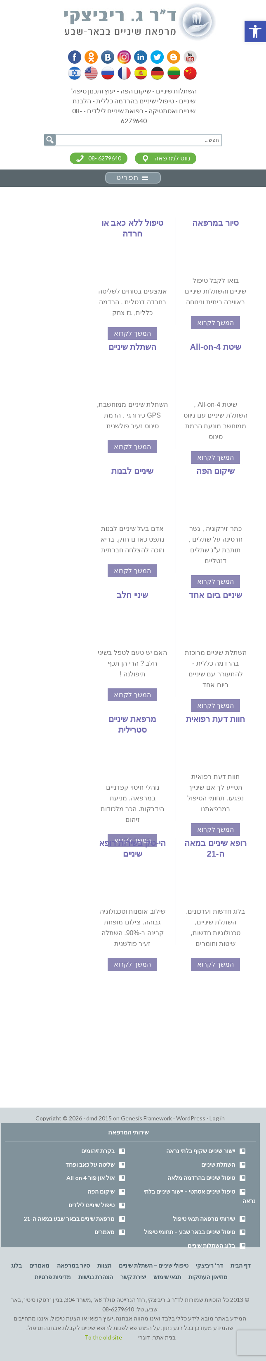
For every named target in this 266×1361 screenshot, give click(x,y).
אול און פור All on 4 (90, 1177)
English (91, 73)
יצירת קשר (133, 1276)
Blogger (170, 57)
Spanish (139, 73)
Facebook (75, 57)
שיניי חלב (132, 594)
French (123, 73)
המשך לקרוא (215, 322)
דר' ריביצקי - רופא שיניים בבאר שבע (140, 22)
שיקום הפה (215, 470)
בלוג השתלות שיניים (211, 1245)
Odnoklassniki (91, 57)
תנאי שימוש (167, 1276)
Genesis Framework (146, 1118)
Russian (107, 73)
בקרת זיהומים (98, 1150)
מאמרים (104, 1231)
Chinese (188, 73)
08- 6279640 (104, 158)
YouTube (186, 57)
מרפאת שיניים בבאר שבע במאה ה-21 (69, 1218)
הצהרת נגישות (95, 1276)
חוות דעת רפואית (215, 718)
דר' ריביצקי (209, 1265)
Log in (217, 1118)
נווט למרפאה (172, 158)
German (155, 73)
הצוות (104, 1265)
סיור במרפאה (215, 222)
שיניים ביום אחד (215, 594)
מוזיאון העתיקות (208, 1276)
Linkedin (138, 57)
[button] (255, 31)
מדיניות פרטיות (53, 1276)
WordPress (190, 1118)
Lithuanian (172, 73)
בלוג (16, 1265)
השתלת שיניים (132, 346)
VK (106, 57)
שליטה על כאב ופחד (90, 1164)
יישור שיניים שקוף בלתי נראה (200, 1150)
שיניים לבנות (132, 470)
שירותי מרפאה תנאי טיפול (204, 1218)
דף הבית (241, 1265)
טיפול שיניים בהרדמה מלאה (201, 1177)
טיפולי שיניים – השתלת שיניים (153, 1265)
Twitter (154, 57)
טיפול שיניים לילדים (91, 1204)
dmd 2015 (99, 1118)
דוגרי (144, 1337)
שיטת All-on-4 (215, 346)
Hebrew (75, 73)
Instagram (122, 57)
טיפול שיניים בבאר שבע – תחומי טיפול (189, 1231)
